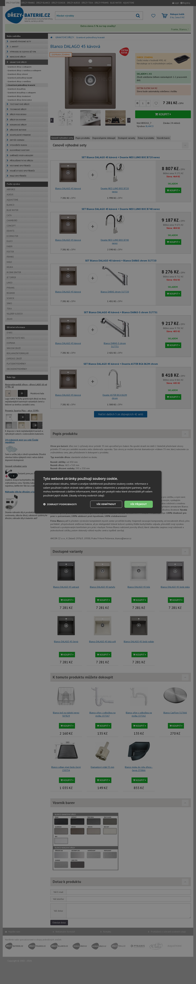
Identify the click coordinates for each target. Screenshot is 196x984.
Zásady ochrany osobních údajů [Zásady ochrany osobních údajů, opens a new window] (86, 495)
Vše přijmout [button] (138, 504)
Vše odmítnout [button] (106, 504)
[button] (60, 504)
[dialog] (98, 492)
